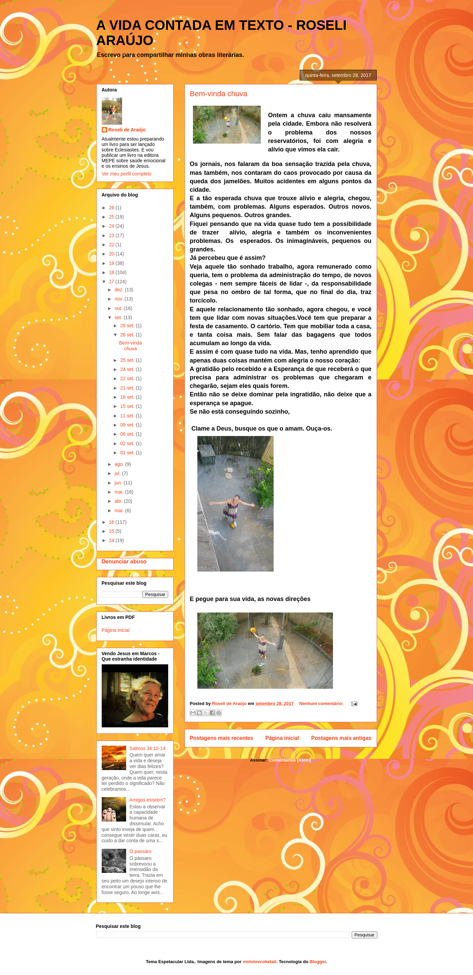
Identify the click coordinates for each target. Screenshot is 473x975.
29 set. (128, 325)
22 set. (128, 378)
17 (112, 281)
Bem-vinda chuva (219, 93)
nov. (119, 299)
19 (112, 263)
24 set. (128, 369)
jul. (118, 473)
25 (112, 217)
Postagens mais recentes (221, 738)
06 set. (128, 434)
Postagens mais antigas (341, 738)
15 (112, 531)
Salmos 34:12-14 (147, 748)
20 (112, 253)
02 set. (128, 443)
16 (112, 522)
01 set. (128, 452)
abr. (119, 501)
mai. (120, 492)
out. (119, 308)
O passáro (141, 851)
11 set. (128, 415)
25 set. (128, 360)
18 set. (128, 397)
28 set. (128, 334)
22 (112, 244)
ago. (120, 464)
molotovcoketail (259, 961)
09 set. (128, 425)
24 (112, 226)
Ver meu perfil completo (127, 174)
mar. (120, 510)
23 (112, 235)
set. (119, 317)
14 (112, 540)
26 (112, 207)
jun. (119, 482)
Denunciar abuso (124, 561)
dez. (120, 289)
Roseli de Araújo (127, 129)
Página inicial (282, 738)
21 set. (128, 388)
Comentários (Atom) (290, 760)
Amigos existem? (148, 800)
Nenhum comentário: (322, 703)
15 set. (128, 406)
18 (112, 272)
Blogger (318, 961)
